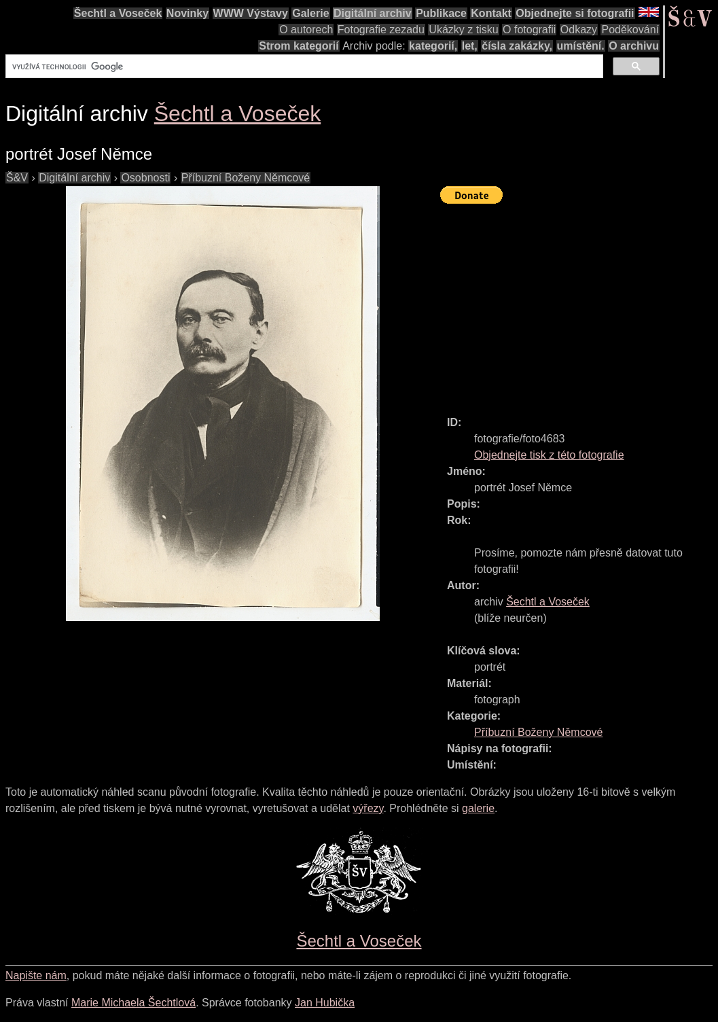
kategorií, (433, 46)
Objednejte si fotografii (575, 13)
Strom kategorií (298, 46)
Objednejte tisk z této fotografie (549, 455)
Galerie (310, 13)
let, (470, 46)
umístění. (581, 46)
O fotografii (529, 29)
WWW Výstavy (250, 13)
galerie (478, 808)
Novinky (187, 13)
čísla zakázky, (517, 46)
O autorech (306, 29)
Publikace (441, 13)
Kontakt (491, 13)
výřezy (368, 808)
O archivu (634, 46)
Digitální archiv (373, 13)
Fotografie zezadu (381, 29)
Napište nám (36, 975)
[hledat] (303, 66)
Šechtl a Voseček (118, 13)
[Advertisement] (579, 304)
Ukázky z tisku (463, 29)
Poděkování (630, 29)
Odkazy (578, 29)
